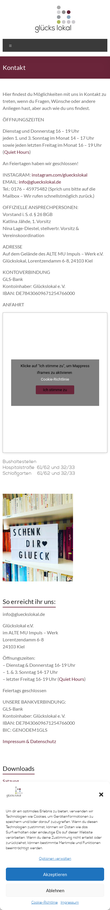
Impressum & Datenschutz (29, 741)
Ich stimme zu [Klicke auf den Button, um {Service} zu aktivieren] (55, 390)
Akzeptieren (55, 874)
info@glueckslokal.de (40, 181)
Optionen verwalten (55, 859)
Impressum (70, 902)
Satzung (11, 781)
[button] (101, 794)
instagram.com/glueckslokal (59, 174)
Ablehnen (55, 890)
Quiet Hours (16, 152)
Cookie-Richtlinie (44, 902)
